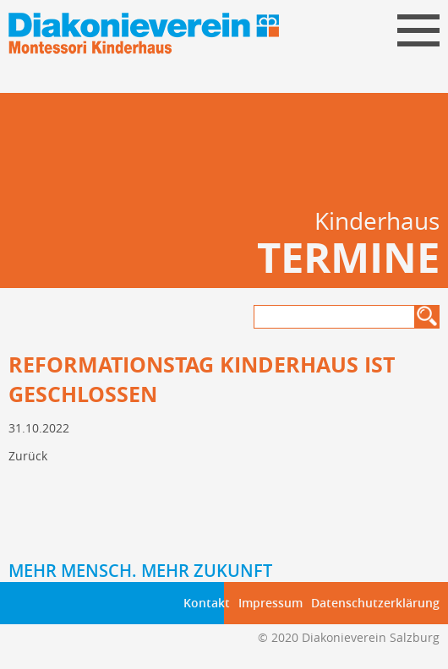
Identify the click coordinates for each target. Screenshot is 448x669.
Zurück (27, 456)
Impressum (270, 603)
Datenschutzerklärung (375, 603)
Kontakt (206, 603)
